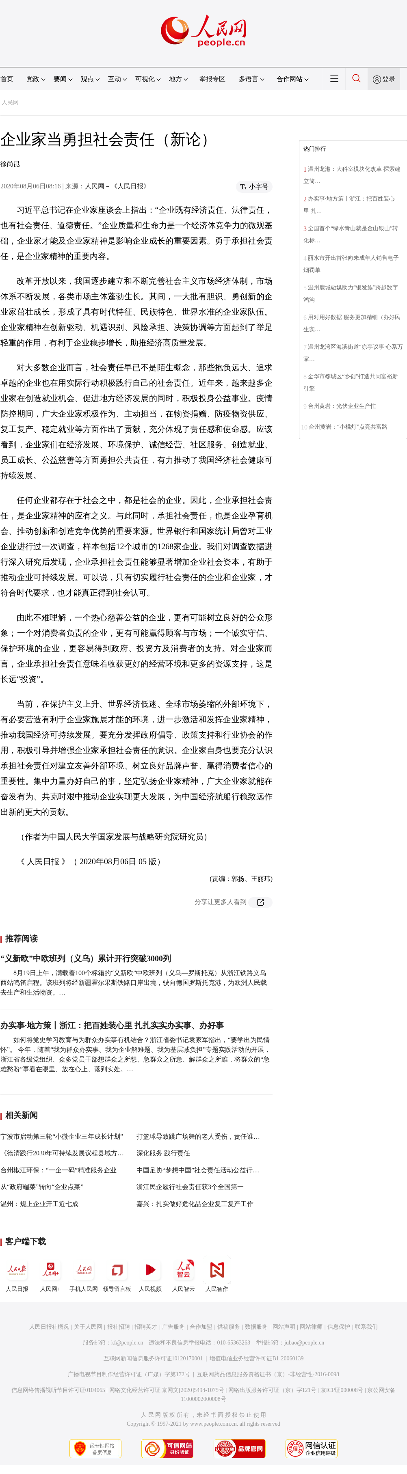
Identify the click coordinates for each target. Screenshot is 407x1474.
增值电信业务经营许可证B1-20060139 (256, 1358)
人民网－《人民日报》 (117, 186)
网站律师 (311, 1327)
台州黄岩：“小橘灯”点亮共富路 (348, 427)
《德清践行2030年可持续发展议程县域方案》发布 (71, 1153)
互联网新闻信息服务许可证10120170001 (153, 1358)
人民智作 (217, 1274)
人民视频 (150, 1274)
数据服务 (256, 1327)
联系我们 (366, 1327)
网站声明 (284, 1327)
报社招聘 (118, 1327)
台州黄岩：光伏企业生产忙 (342, 406)
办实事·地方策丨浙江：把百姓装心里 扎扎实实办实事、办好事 (112, 1025)
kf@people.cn (127, 1343)
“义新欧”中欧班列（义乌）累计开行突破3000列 (85, 958)
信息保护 (338, 1327)
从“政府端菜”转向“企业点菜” (41, 1186)
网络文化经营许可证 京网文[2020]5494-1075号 (167, 1390)
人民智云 (183, 1274)
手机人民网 (83, 1274)
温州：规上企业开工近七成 (39, 1203)
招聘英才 (145, 1327)
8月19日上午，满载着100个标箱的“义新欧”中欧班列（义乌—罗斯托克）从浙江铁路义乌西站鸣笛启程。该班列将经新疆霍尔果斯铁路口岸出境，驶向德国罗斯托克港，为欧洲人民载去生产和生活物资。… (133, 982)
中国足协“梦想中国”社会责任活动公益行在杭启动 (207, 1170)
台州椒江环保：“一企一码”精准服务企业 (58, 1170)
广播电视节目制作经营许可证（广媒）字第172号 (129, 1374)
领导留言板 (117, 1274)
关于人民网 (88, 1327)
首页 (6, 79)
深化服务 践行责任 (163, 1153)
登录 (388, 79)
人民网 (10, 102)
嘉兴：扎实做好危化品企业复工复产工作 (194, 1203)
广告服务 (173, 1327)
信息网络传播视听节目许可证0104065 (58, 1390)
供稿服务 (228, 1327)
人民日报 (17, 1274)
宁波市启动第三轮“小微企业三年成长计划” (61, 1136)
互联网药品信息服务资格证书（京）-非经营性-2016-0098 (268, 1374)
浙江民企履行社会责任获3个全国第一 (190, 1186)
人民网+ (50, 1274)
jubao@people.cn (304, 1343)
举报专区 (212, 79)
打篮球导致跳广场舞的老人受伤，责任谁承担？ (204, 1136)
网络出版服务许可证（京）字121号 (272, 1390)
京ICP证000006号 (342, 1390)
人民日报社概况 (49, 1327)
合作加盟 (201, 1327)
